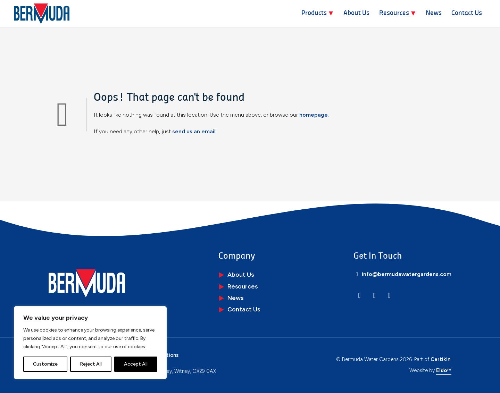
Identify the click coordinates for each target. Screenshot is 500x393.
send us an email (194, 131)
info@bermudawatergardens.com (402, 274)
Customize (45, 364)
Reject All (91, 364)
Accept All (136, 364)
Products (314, 13)
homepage (313, 114)
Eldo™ (443, 370)
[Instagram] (374, 295)
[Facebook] (389, 295)
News (434, 13)
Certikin (440, 359)
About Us (356, 13)
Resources (394, 13)
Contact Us (466, 13)
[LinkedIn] (359, 295)
